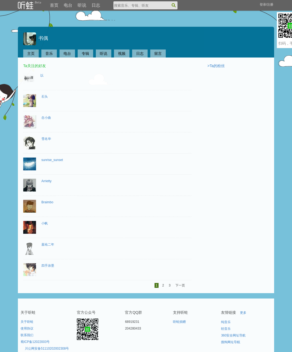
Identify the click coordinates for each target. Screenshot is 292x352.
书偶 (35, 38)
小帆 (44, 223)
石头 (44, 96)
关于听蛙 (27, 322)
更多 (243, 313)
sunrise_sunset (52, 160)
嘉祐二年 (47, 244)
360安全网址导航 (233, 335)
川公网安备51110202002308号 (47, 348)
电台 (68, 5)
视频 (121, 53)
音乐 (49, 53)
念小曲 (46, 118)
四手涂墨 (47, 265)
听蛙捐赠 (179, 322)
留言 (158, 53)
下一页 (180, 285)
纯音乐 (226, 322)
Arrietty (46, 181)
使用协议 (27, 328)
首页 (54, 5)
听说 (82, 5)
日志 (96, 5)
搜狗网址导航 (230, 342)
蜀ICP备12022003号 (35, 342)
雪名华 (46, 139)
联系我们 (27, 335)
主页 (31, 53)
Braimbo (47, 202)
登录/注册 (266, 4)
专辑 (85, 53)
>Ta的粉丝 (216, 66)
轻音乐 (226, 329)
